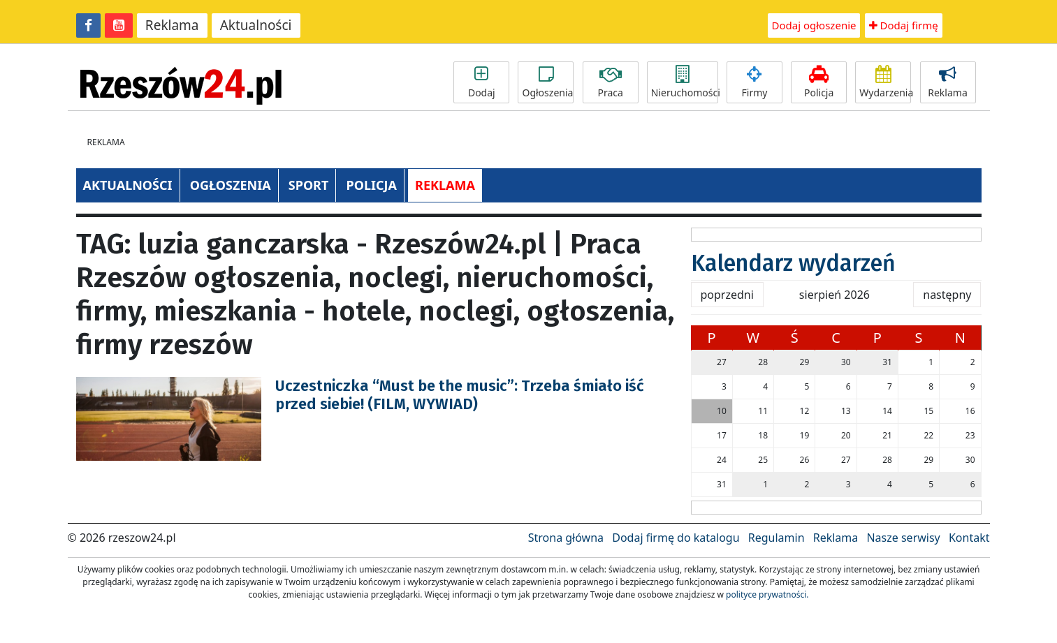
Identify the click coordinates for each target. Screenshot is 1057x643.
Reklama (172, 25)
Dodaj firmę (903, 25)
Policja (819, 82)
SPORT (309, 185)
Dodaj (481, 82)
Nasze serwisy (903, 537)
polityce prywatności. (767, 594)
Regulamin (776, 537)
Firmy (754, 82)
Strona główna (566, 537)
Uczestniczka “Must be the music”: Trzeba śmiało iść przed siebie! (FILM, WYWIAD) (459, 394)
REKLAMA (445, 185)
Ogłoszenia (547, 82)
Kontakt (969, 537)
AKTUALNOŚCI (128, 185)
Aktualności (256, 25)
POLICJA (371, 185)
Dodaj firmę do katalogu (675, 537)
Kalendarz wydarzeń (793, 263)
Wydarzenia (885, 82)
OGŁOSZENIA (230, 185)
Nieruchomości (684, 82)
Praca (610, 82)
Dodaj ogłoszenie (814, 25)
